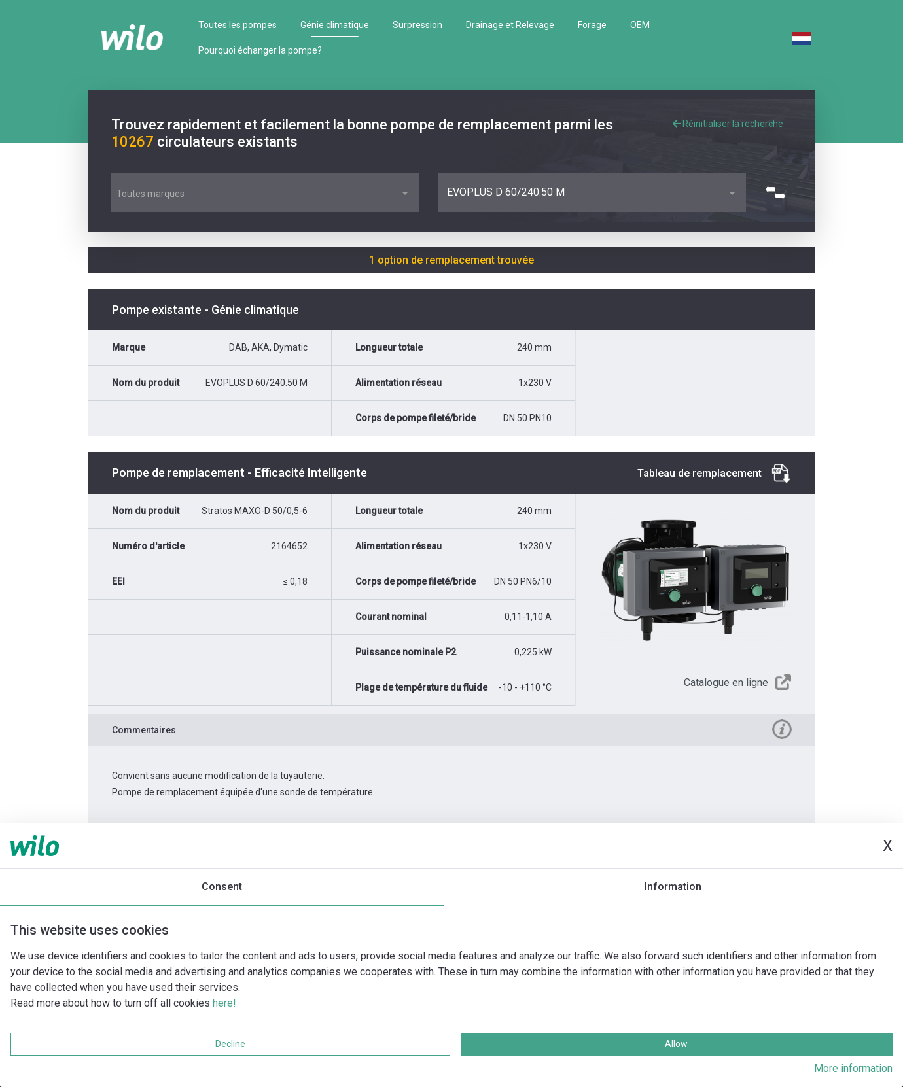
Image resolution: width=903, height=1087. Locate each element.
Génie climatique (334, 25)
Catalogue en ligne (726, 682)
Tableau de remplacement (699, 473)
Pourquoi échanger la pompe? (260, 50)
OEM (640, 25)
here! (224, 1003)
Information (673, 886)
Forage (592, 25)
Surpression (417, 25)
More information (853, 1068)
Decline (230, 1044)
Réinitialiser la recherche (728, 123)
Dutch (801, 38)
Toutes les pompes (237, 25)
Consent (222, 886)
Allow (676, 1044)
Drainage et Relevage (510, 25)
